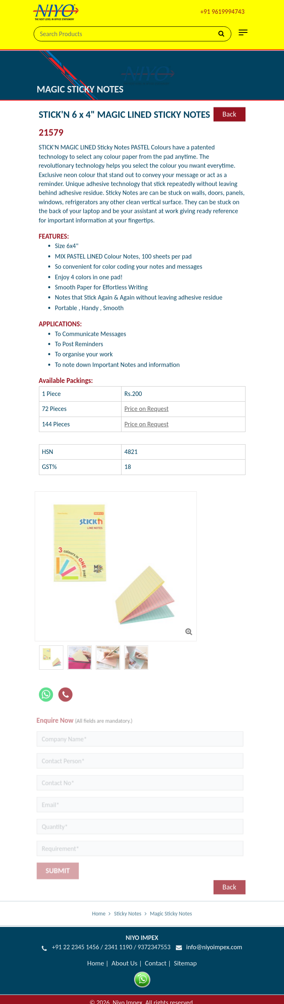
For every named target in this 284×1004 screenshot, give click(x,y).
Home (98, 917)
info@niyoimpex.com (214, 947)
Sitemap (185, 963)
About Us (124, 963)
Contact (156, 963)
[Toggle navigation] (243, 32)
